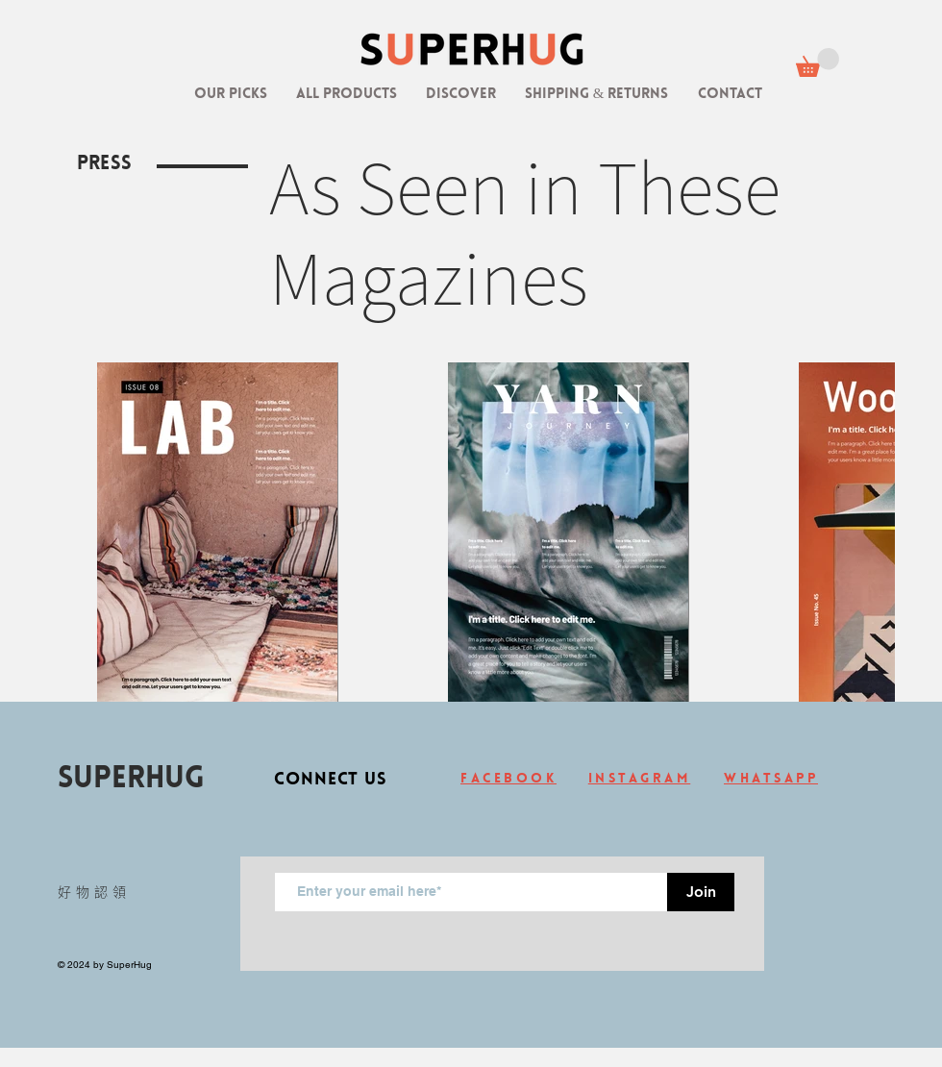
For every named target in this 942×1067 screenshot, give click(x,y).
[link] (817, 62)
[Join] (700, 892)
